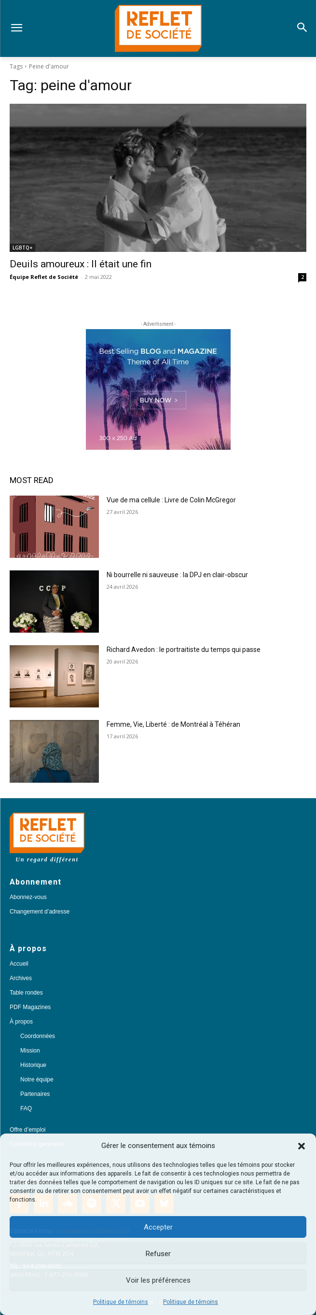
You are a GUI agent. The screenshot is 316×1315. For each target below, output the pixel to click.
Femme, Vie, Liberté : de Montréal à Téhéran (173, 724)
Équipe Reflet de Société (44, 276)
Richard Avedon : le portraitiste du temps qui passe (184, 649)
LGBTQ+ (22, 247)
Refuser (158, 1253)
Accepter (158, 1227)
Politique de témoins (120, 1302)
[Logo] (158, 28)
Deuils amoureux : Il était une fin (80, 264)
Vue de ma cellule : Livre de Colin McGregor (171, 500)
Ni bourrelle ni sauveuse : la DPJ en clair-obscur (177, 575)
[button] (301, 1146)
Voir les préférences (158, 1280)
